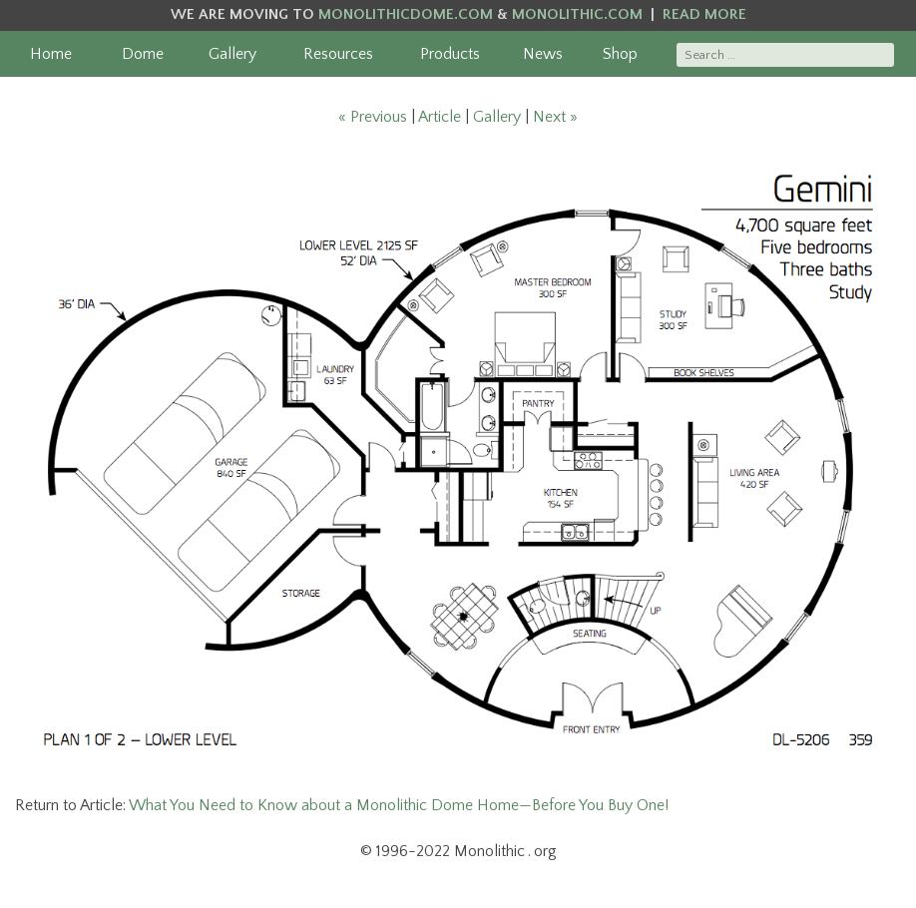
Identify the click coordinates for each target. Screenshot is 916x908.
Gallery (232, 54)
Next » (555, 117)
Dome (143, 54)
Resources (338, 54)
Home (51, 54)
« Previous (372, 117)
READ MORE (704, 14)
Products (450, 54)
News (543, 54)
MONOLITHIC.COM (577, 14)
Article (439, 117)
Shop (620, 54)
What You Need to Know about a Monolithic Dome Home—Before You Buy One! (399, 805)
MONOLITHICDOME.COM (405, 14)
